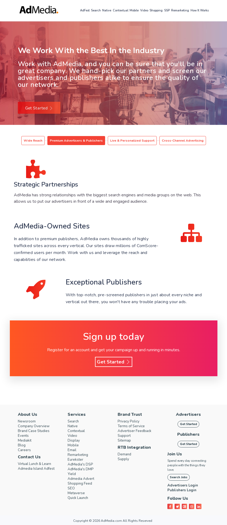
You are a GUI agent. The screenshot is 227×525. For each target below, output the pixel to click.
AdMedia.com (111, 521)
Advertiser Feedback (137, 431)
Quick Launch (79, 498)
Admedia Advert (83, 478)
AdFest (85, 10)
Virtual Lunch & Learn (37, 464)
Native (106, 10)
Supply (124, 459)
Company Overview (35, 426)
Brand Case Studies (35, 431)
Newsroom (28, 421)
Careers (25, 450)
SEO (71, 488)
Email (72, 450)
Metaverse (77, 493)
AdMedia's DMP (82, 469)
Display (74, 440)
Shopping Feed (81, 483)
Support (125, 435)
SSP (167, 10)
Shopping (156, 10)
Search (96, 10)
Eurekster (76, 459)
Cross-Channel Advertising (183, 140)
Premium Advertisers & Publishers (76, 140)
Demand (125, 454)
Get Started (39, 108)
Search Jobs (178, 477)
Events (24, 435)
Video (144, 10)
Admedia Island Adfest (39, 468)
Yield (72, 474)
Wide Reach (33, 140)
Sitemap (125, 440)
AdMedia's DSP (82, 464)
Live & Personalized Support (132, 140)
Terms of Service (133, 426)
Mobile (134, 10)
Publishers (188, 434)
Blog (22, 445)
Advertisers (188, 414)
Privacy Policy (130, 421)
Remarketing (180, 10)
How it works (200, 10)
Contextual (120, 10)
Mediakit (25, 440)
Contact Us (29, 457)
